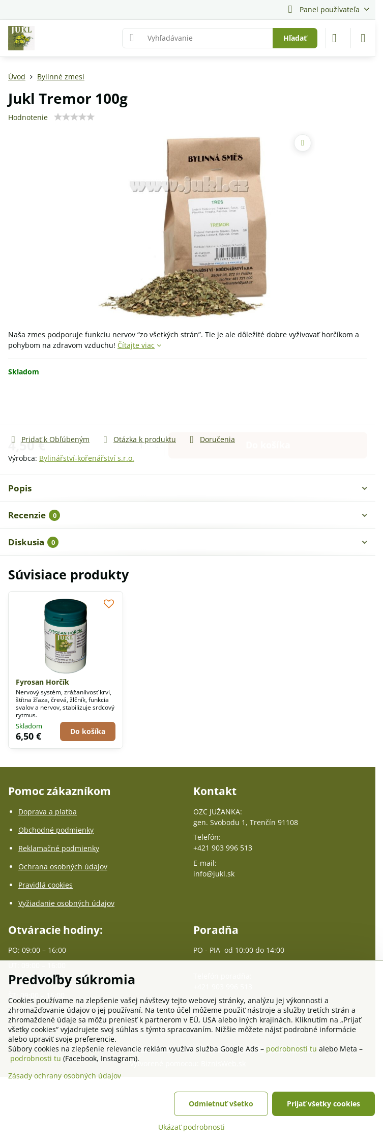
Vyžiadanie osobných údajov (66, 903)
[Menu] (363, 38)
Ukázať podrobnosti (191, 1127)
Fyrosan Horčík (42, 682)
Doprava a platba (47, 811)
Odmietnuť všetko (221, 1103)
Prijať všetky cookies (323, 1103)
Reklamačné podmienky (58, 848)
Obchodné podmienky (56, 830)
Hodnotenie (28, 117)
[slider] (74, 117)
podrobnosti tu (291, 1048)
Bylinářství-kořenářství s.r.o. (86, 458)
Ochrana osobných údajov (62, 866)
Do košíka (268, 405)
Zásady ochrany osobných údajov (64, 1075)
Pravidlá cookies (45, 885)
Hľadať (295, 38)
